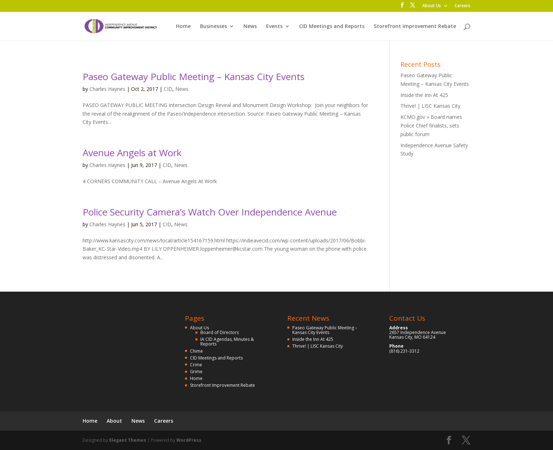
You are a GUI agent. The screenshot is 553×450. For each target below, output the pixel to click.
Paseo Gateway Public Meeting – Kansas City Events (194, 76)
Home (183, 26)
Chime (196, 351)
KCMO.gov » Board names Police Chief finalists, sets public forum (431, 125)
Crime (196, 365)
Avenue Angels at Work (132, 152)
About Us (431, 6)
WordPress (188, 440)
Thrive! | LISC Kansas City (430, 105)
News (250, 26)
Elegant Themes (127, 440)
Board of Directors (219, 332)
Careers (462, 6)
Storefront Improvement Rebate (415, 26)
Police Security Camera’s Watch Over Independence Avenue (210, 211)
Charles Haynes (107, 88)
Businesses (213, 26)
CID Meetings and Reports (331, 26)
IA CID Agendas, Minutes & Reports (227, 341)
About (114, 420)
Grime (196, 371)
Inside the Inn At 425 (424, 95)
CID (168, 88)
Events (274, 26)
